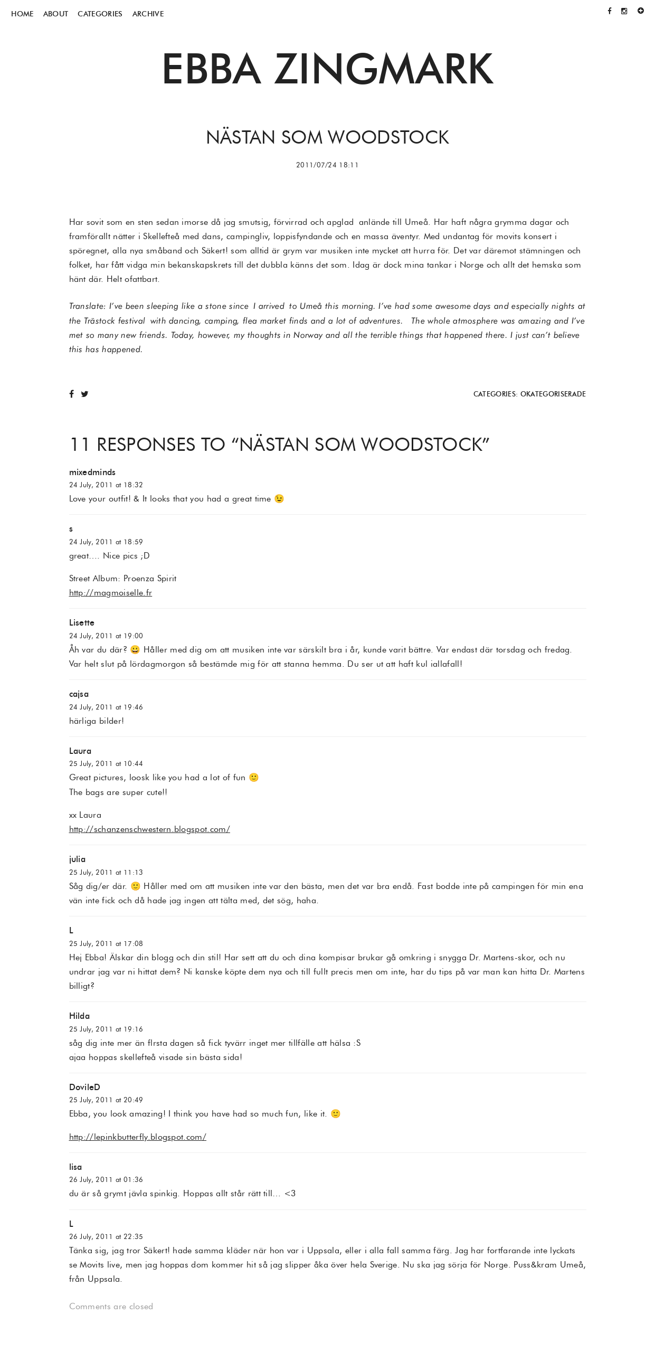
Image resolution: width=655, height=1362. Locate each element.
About (56, 14)
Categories (100, 14)
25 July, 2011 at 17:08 (106, 944)
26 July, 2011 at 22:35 (106, 1237)
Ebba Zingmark (327, 68)
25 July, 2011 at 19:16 (106, 1029)
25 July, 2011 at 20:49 (106, 1100)
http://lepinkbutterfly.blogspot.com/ (138, 1137)
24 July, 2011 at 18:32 (106, 485)
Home (22, 14)
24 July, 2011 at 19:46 (106, 707)
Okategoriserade (553, 394)
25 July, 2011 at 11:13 (106, 872)
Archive (148, 14)
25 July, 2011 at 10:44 (106, 764)
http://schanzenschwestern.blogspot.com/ (149, 829)
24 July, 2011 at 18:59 (106, 542)
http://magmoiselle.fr (111, 593)
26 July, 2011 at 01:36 (106, 1180)
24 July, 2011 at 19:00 (106, 636)
